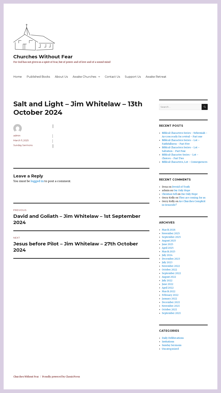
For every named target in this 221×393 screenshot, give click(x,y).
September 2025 (171, 237)
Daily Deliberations (173, 338)
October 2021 (169, 309)
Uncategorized (170, 348)
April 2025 (167, 247)
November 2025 (171, 233)
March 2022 (168, 291)
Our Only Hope (181, 190)
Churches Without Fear (43, 57)
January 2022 (169, 298)
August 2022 (169, 276)
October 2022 (169, 269)
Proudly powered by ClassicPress (61, 376)
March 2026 (168, 229)
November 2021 (170, 305)
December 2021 (171, 302)
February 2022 (170, 295)
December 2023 (171, 258)
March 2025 (168, 251)
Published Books (38, 76)
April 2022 (168, 287)
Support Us (133, 76)
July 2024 (167, 255)
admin (16, 135)
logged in (37, 181)
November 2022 (171, 266)
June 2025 (167, 244)
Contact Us (112, 76)
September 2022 (171, 273)
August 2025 (169, 240)
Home (17, 76)
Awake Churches (84, 76)
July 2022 (167, 280)
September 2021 (171, 313)
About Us (61, 76)
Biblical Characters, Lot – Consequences (184, 162)
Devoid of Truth (181, 186)
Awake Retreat (156, 76)
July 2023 (167, 262)
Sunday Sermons (23, 145)
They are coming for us (192, 197)
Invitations (168, 341)
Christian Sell (169, 194)
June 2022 (167, 284)
